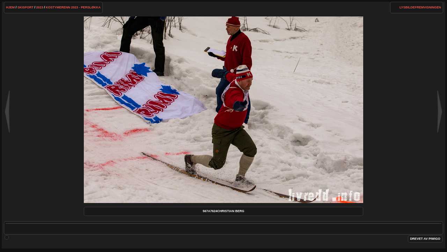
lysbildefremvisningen (420, 7)
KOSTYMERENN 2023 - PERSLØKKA (73, 7)
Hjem (10, 7)
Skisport (25, 7)
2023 (39, 7)
